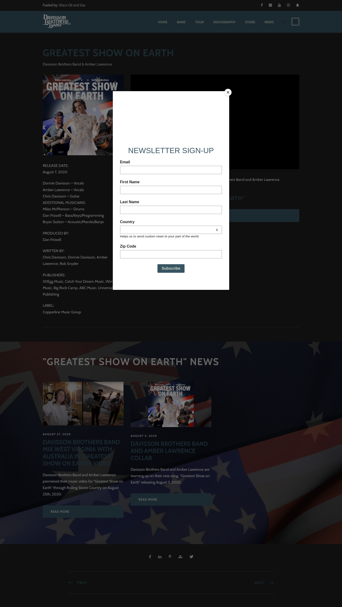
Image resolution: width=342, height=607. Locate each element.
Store (250, 22)
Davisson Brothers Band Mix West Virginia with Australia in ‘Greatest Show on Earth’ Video (81, 452)
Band (181, 22)
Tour (199, 22)
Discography (224, 22)
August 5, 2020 (144, 436)
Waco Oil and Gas (72, 5)
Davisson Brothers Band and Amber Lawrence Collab (169, 450)
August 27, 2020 (57, 434)
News (269, 22)
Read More (60, 511)
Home (162, 22)
